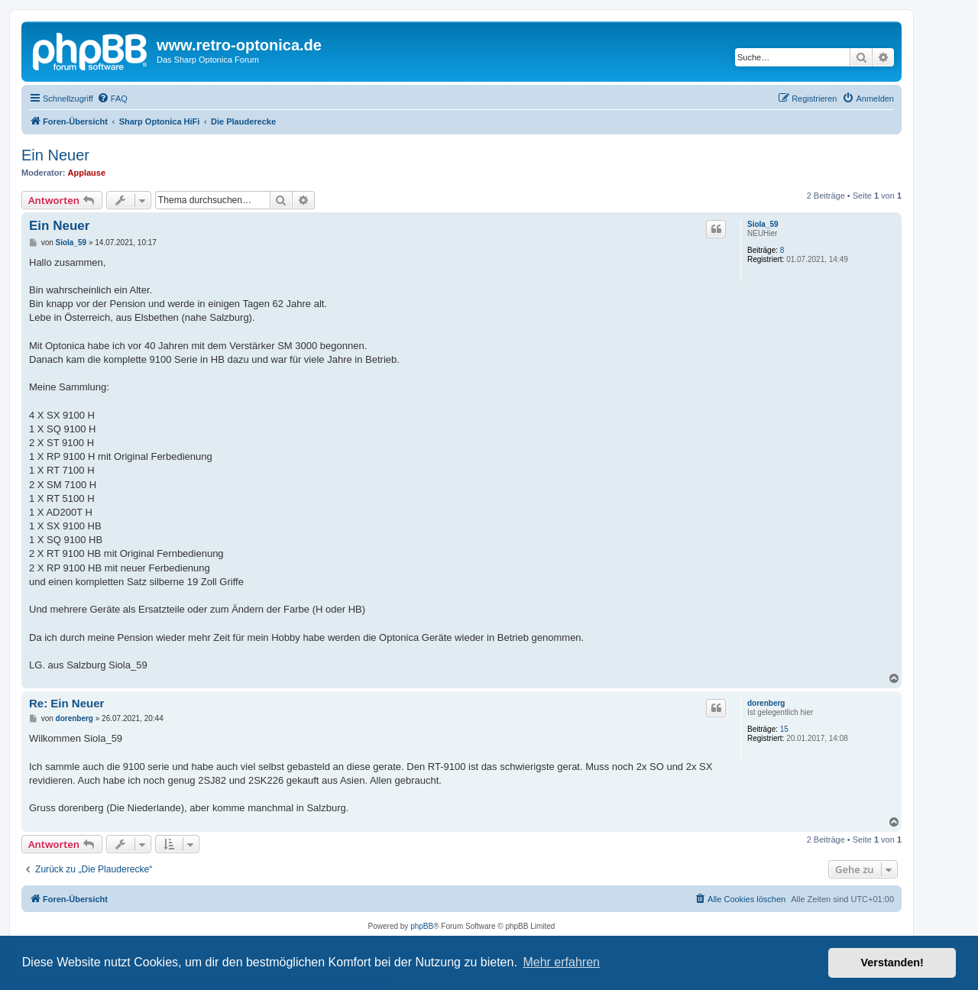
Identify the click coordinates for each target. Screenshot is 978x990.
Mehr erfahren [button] (561, 962)
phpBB (421, 926)
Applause (87, 172)
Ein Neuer (55, 155)
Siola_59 (763, 224)
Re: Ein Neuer (66, 703)
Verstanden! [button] (892, 962)
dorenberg (766, 703)
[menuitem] (112, 98)
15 (784, 729)
